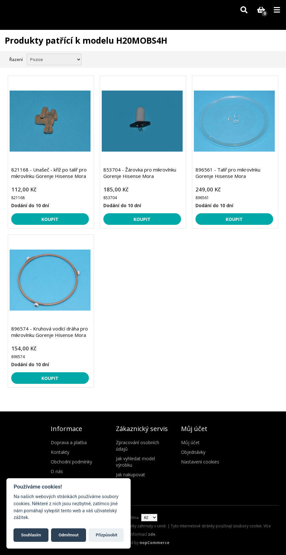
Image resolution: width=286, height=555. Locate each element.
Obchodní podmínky (71, 462)
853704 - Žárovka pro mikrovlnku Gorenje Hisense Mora (139, 172)
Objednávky (193, 452)
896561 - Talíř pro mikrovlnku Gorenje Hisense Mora (227, 172)
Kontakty (60, 452)
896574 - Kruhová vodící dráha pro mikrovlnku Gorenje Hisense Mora (49, 331)
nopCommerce (154, 542)
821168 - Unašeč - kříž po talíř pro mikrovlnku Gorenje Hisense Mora (49, 172)
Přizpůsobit (106, 535)
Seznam (274, 59)
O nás (57, 471)
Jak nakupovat (130, 474)
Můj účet (190, 442)
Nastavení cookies (200, 462)
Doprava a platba (69, 442)
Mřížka (262, 59)
